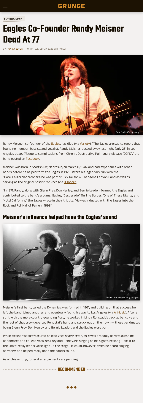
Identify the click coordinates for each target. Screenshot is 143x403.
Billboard (70, 182)
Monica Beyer (15, 48)
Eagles (55, 143)
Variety (85, 143)
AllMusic (119, 312)
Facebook (32, 158)
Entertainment (14, 19)
